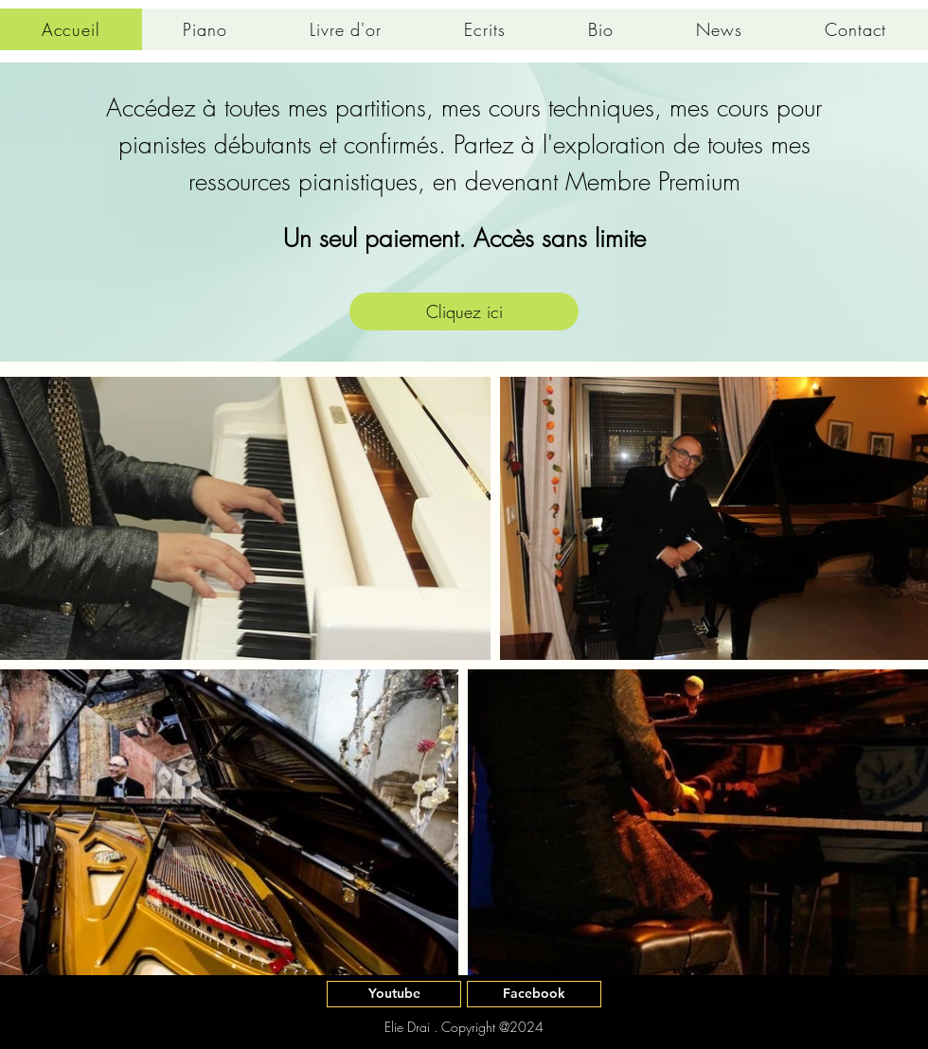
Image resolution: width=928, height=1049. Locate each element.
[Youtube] (394, 994)
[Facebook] (534, 994)
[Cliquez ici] (464, 311)
